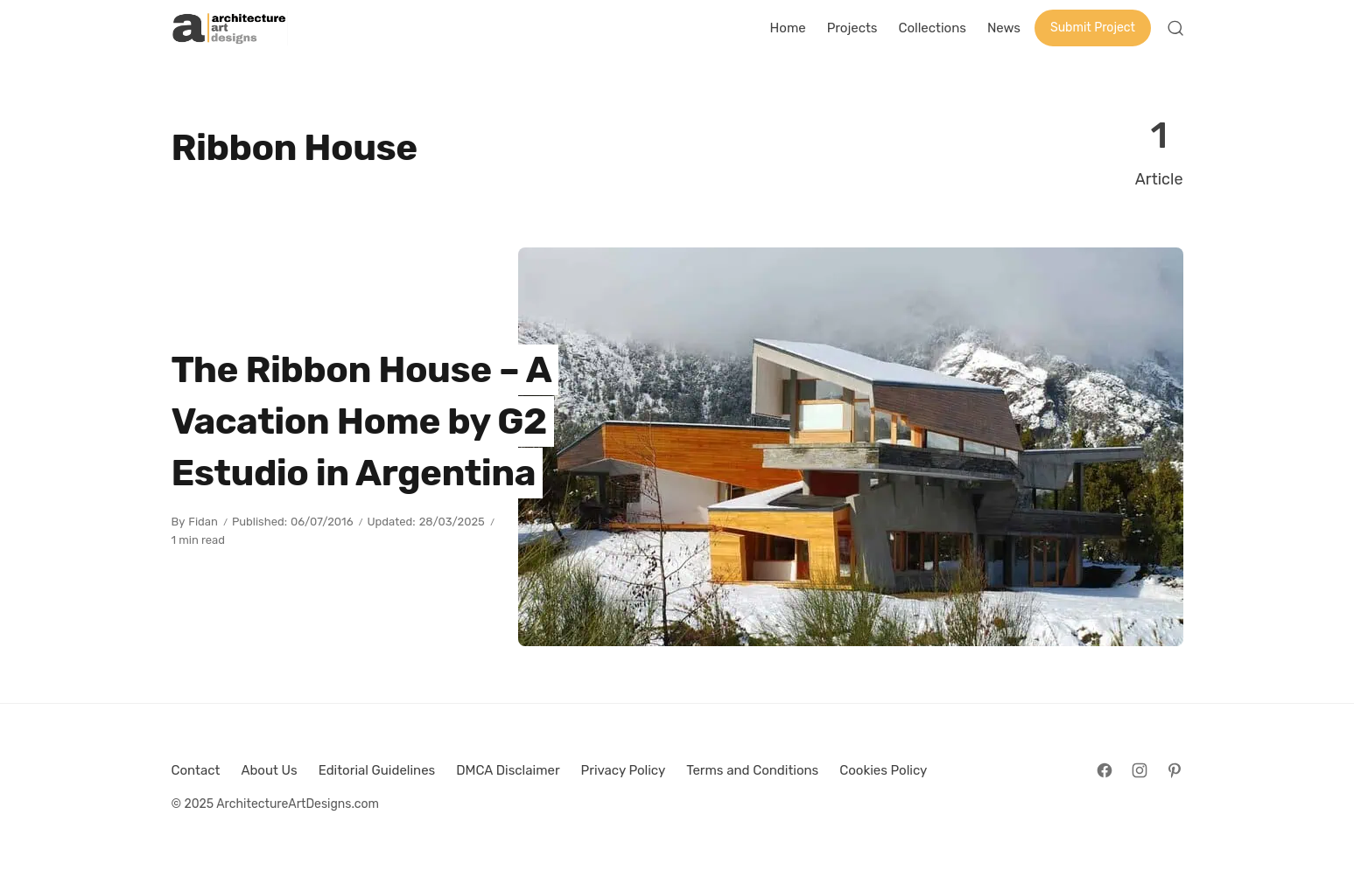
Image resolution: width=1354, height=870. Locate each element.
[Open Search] (1175, 27)
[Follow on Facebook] (1104, 770)
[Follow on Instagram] (1139, 770)
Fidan (203, 521)
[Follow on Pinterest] (1174, 770)
